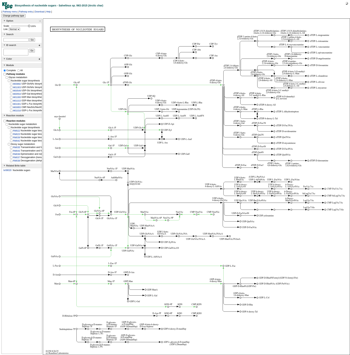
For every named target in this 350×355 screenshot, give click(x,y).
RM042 (16, 142)
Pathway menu (10, 11)
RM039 (16, 138)
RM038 (16, 162)
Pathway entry (26, 11)
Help (48, 11)
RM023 (16, 135)
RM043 (16, 152)
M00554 (17, 95)
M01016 (17, 111)
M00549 (17, 92)
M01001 (17, 105)
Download (39, 11)
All (20, 71)
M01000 (17, 98)
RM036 (16, 155)
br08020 (7, 171)
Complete (9, 71)
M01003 (17, 88)
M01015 (17, 101)
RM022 (16, 132)
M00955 (17, 108)
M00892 (17, 85)
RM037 (16, 158)
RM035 (16, 148)
